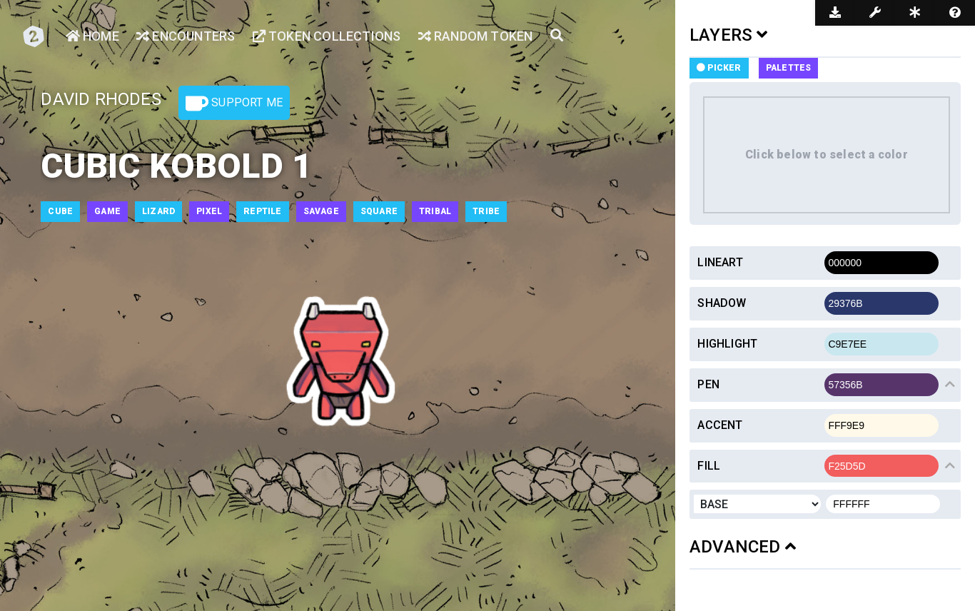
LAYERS (728, 35)
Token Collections (327, 36)
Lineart (719, 262)
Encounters (185, 36)
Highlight (727, 343)
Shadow (721, 303)
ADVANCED (742, 547)
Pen (708, 384)
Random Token (475, 36)
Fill (708, 466)
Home (92, 36)
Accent (719, 425)
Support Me (234, 103)
